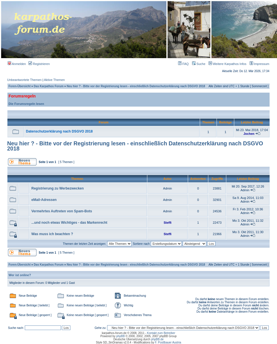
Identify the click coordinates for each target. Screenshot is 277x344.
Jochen (248, 133)
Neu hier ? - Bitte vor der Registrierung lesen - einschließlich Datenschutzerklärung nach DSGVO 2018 (136, 86)
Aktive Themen (54, 80)
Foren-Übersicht (19, 86)
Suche (198, 64)
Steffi (168, 222)
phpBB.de (157, 339)
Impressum (258, 64)
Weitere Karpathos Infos (226, 64)
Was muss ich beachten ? (52, 234)
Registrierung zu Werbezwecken (57, 188)
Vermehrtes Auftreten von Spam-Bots (61, 211)
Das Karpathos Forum (48, 86)
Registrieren (39, 64)
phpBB (120, 336)
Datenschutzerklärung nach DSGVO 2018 (59, 131)
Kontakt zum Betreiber (161, 333)
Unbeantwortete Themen (24, 80)
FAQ (183, 64)
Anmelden (17, 64)
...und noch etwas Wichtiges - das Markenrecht (69, 223)
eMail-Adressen (44, 200)
